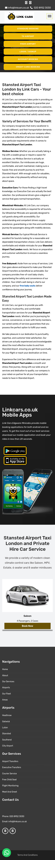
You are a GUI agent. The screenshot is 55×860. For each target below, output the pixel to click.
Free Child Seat (9, 779)
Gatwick (6, 721)
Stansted (6, 733)
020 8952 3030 (40, 7)
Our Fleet (6, 693)
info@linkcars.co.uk (16, 7)
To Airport (28, 36)
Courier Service (9, 773)
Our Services (8, 681)
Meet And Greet (9, 792)
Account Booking (28, 59)
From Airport (28, 44)
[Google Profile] (30, 2)
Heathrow (7, 715)
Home (5, 669)
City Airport (7, 746)
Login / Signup (28, 51)
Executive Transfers (11, 767)
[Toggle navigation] (49, 16)
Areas (5, 700)
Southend (7, 740)
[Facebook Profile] (26, 2)
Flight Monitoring (10, 785)
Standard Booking (28, 29)
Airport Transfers (10, 761)
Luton (5, 727)
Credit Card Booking (28, 67)
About (5, 675)
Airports (6, 687)
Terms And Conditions (27, 855)
